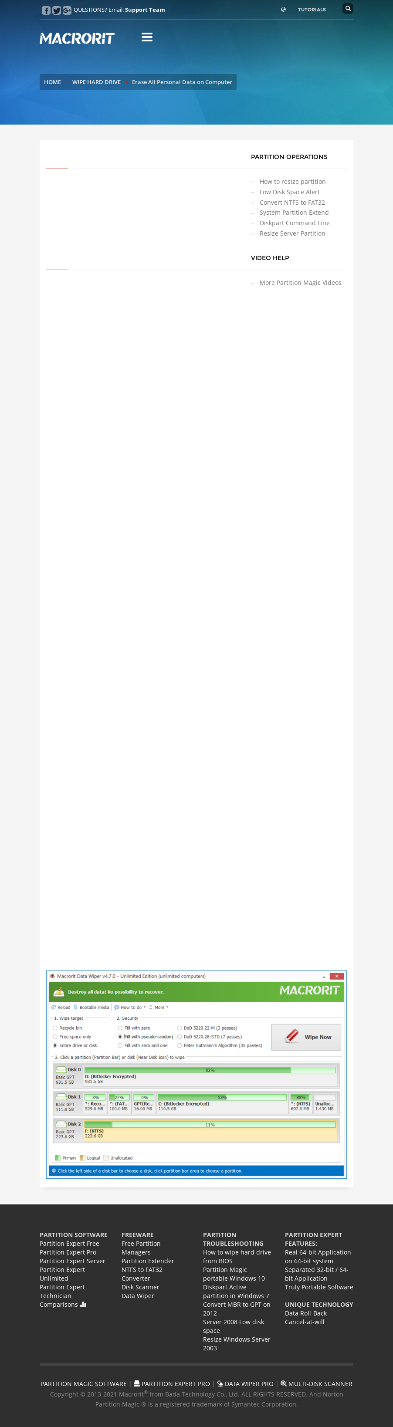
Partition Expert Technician (62, 1291)
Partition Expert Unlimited (62, 1273)
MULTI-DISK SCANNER (316, 1384)
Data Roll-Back (306, 1313)
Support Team (145, 10)
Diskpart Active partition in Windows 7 (236, 1291)
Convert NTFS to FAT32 (292, 202)
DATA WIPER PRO (245, 1384)
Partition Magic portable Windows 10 (234, 1273)
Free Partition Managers (141, 1247)
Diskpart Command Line (295, 223)
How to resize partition (293, 181)
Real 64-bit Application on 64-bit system (318, 1256)
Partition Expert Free (69, 1243)
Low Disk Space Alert (290, 192)
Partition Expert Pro (68, 1252)
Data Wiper (138, 1296)
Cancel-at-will (305, 1322)
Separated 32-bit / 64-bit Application (317, 1273)
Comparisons (63, 1304)
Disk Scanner (140, 1287)
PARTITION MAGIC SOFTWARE (84, 1384)
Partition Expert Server (72, 1261)
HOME (52, 82)
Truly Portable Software (319, 1287)
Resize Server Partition (292, 233)
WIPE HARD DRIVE (96, 82)
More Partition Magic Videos (301, 282)
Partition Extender (148, 1261)
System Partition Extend (294, 212)
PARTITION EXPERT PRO (172, 1384)
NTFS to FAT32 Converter (142, 1273)
